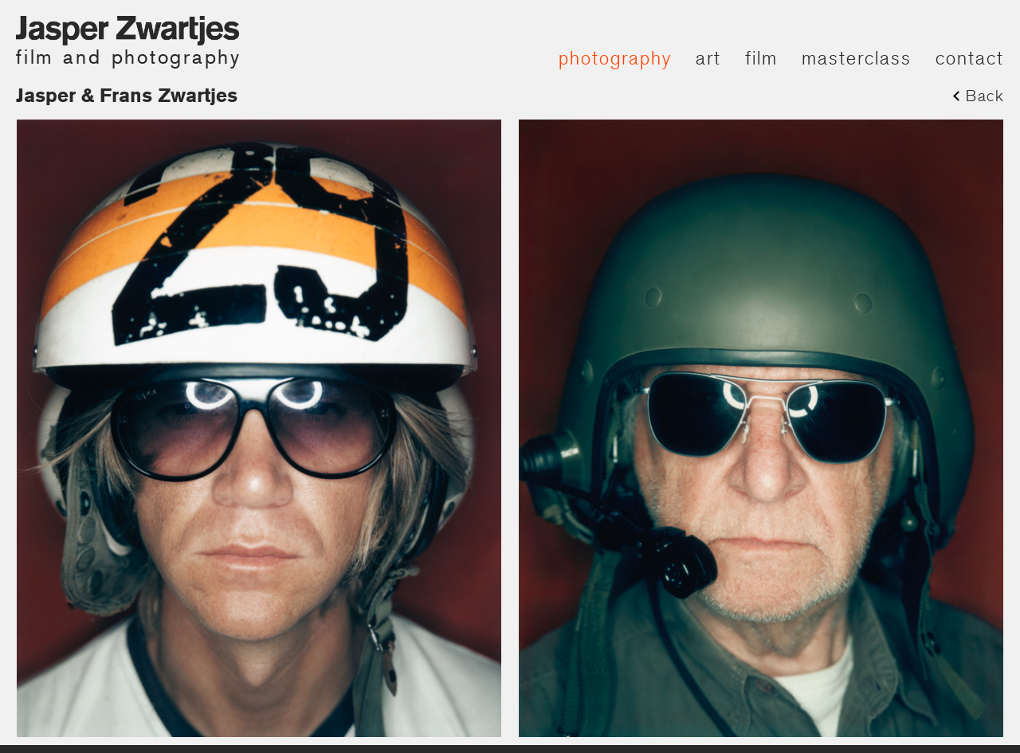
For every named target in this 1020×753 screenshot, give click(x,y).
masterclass (857, 57)
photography (615, 57)
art (708, 57)
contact (970, 57)
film (761, 57)
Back (985, 95)
